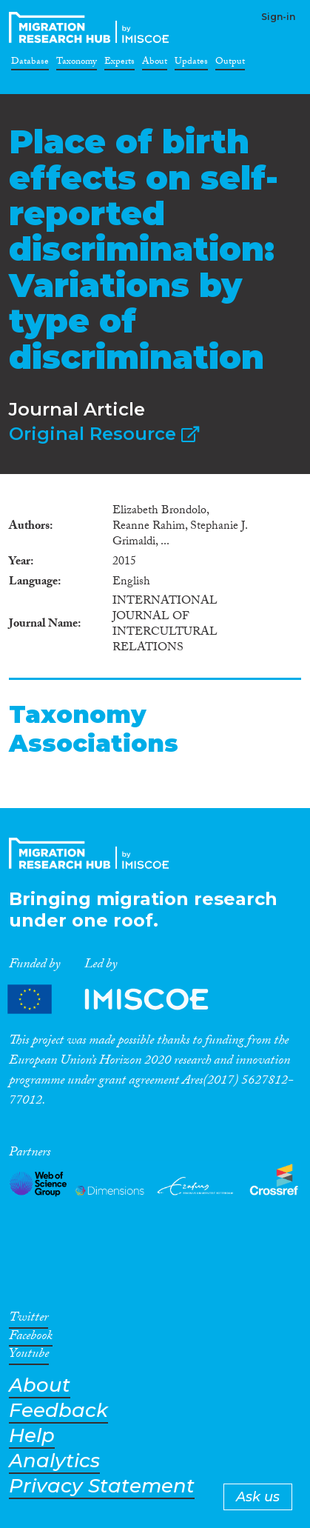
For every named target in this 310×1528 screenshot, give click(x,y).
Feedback (58, 1410)
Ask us (258, 1497)
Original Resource (104, 433)
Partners (120, 999)
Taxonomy (76, 63)
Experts (119, 63)
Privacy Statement (102, 1486)
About (154, 63)
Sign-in (278, 16)
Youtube (29, 1356)
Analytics (54, 1460)
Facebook (31, 1338)
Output (230, 63)
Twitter (28, 1320)
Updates (191, 63)
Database (30, 63)
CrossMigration (92, 27)
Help (32, 1435)
